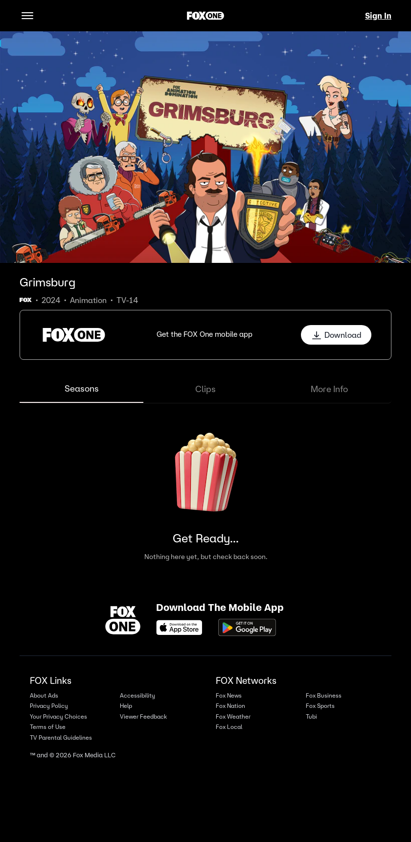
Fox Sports (320, 705)
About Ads (44, 695)
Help (126, 705)
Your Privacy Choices (58, 716)
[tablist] (205, 389)
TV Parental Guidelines (61, 737)
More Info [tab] (329, 389)
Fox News (229, 695)
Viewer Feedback (143, 716)
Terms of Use (48, 726)
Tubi (311, 716)
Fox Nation (230, 705)
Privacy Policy (49, 705)
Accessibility (137, 695)
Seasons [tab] (82, 388)
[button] (205, 335)
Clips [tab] (205, 389)
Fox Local (229, 726)
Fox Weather (233, 716)
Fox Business (324, 695)
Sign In (378, 16)
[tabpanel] (205, 490)
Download (336, 335)
